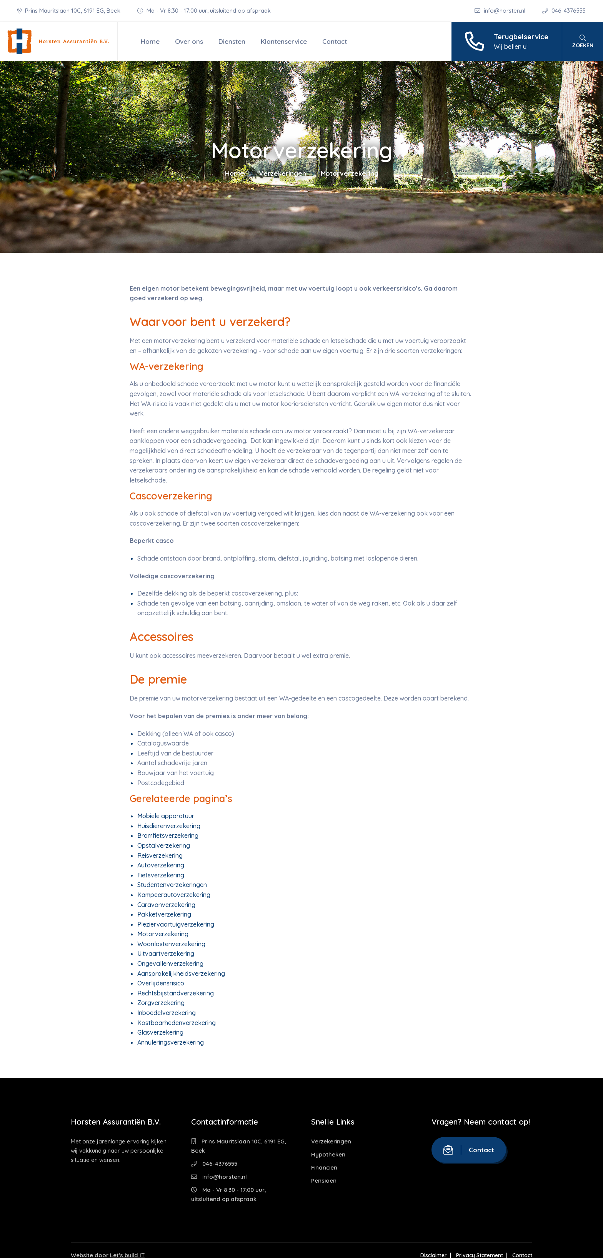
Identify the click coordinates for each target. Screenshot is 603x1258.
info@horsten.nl (501, 10)
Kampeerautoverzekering (173, 895)
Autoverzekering (160, 865)
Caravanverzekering (166, 905)
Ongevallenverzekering (170, 963)
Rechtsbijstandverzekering (175, 993)
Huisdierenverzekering (168, 826)
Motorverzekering (162, 934)
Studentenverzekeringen (172, 885)
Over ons (189, 41)
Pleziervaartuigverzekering (175, 924)
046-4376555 (564, 10)
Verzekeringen (282, 173)
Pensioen (323, 1180)
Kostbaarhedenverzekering (176, 1023)
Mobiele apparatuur (165, 816)
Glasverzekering (160, 1032)
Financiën (324, 1167)
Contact (334, 41)
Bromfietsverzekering (167, 835)
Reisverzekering (160, 855)
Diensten (231, 41)
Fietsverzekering (160, 875)
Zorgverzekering (161, 1003)
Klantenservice (284, 41)
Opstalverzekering (163, 845)
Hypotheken (328, 1154)
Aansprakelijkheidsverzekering (181, 973)
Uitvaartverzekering (165, 953)
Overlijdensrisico (160, 983)
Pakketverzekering (164, 914)
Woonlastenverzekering (171, 944)
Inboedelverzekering (166, 1013)
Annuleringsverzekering (170, 1042)
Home (150, 41)
